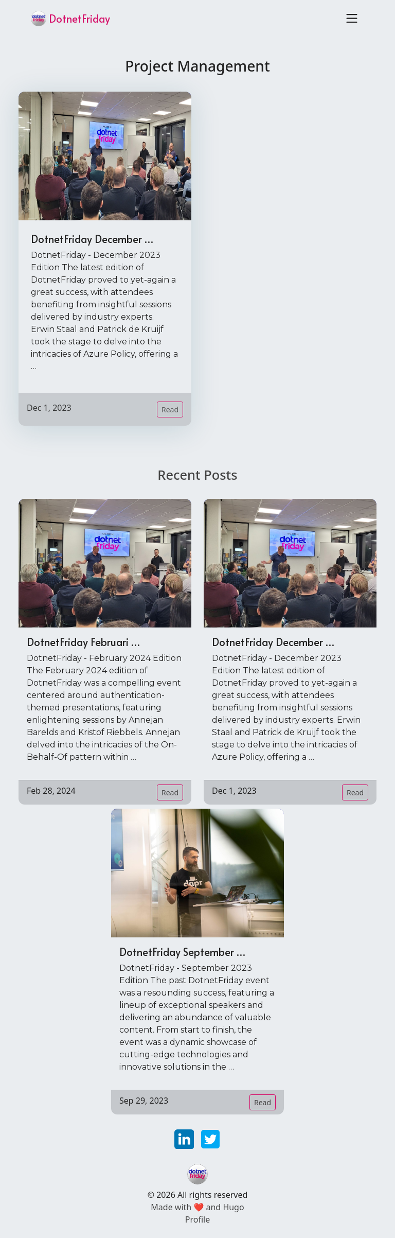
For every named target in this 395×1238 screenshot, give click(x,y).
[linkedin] (185, 1138)
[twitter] (210, 1138)
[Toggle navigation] (351, 18)
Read (169, 409)
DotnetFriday (70, 18)
